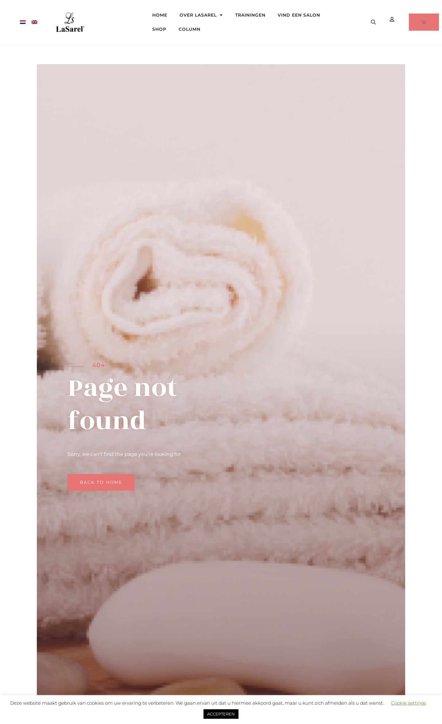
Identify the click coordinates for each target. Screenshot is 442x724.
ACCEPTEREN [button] (221, 713)
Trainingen (250, 15)
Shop (159, 29)
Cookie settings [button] (408, 703)
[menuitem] (23, 22)
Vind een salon (299, 15)
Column (189, 29)
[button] (373, 22)
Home (159, 15)
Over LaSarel (201, 15)
